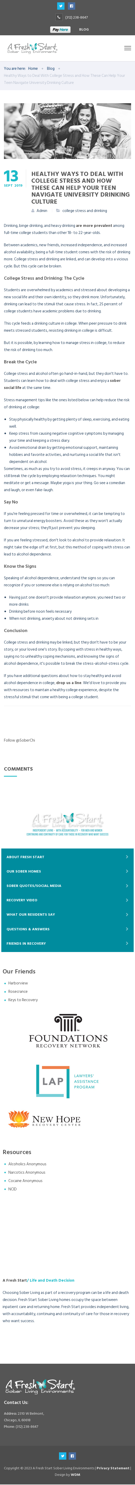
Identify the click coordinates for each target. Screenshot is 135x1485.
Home (33, 69)
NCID (12, 1189)
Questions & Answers (28, 929)
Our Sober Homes (24, 872)
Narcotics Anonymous (26, 1172)
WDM (75, 1475)
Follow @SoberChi (19, 740)
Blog (84, 29)
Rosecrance (18, 992)
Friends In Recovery (26, 944)
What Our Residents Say (31, 915)
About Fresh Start (25, 857)
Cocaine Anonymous (25, 1181)
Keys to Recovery (23, 1000)
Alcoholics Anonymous (27, 1164)
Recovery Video (22, 901)
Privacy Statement (113, 1468)
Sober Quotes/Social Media (34, 886)
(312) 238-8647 (76, 17)
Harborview (18, 984)
